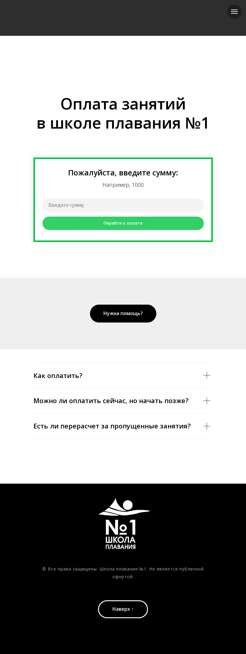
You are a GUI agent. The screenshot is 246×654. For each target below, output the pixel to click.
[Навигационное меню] (234, 12)
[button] (123, 314)
